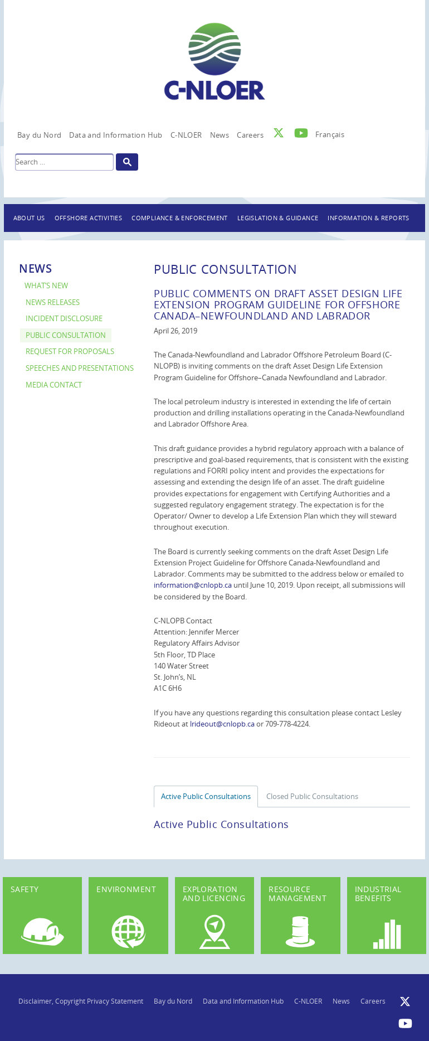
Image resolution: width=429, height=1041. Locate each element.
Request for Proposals (70, 351)
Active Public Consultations (206, 796)
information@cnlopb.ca (193, 585)
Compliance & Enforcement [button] (179, 218)
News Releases (53, 302)
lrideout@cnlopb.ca (222, 724)
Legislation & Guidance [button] (278, 218)
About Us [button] (29, 218)
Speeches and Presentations (80, 368)
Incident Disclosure (64, 318)
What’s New (46, 285)
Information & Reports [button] (368, 218)
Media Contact (54, 385)
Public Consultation (66, 335)
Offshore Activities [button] (89, 218)
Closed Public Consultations (312, 796)
